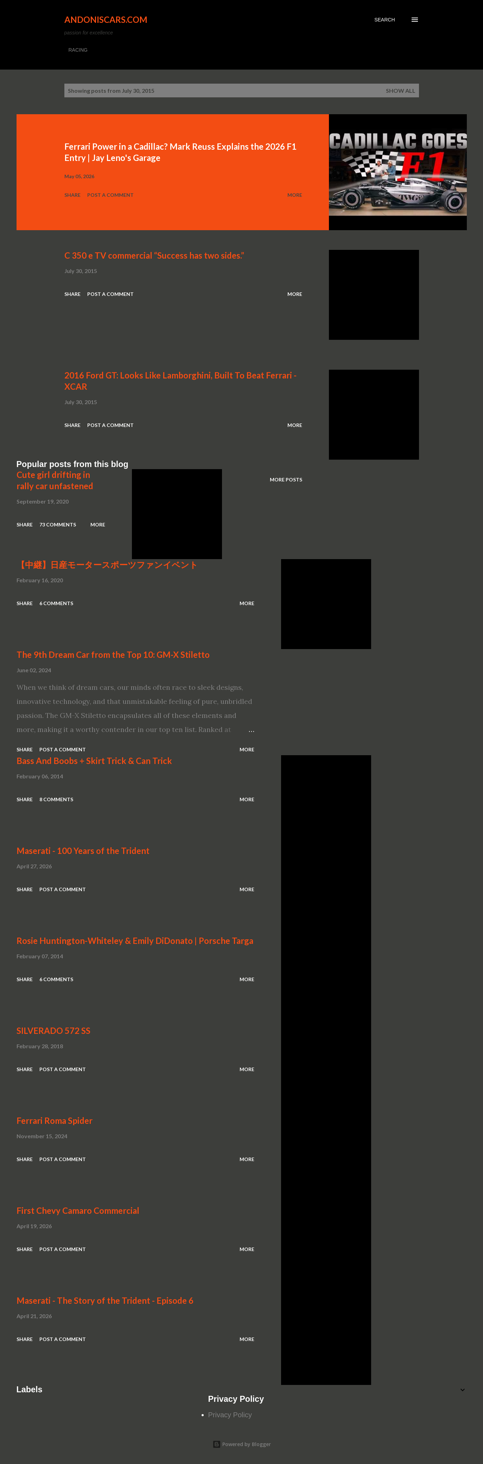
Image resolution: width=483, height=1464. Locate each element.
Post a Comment (110, 195)
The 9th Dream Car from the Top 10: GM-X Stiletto (113, 654)
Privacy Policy (230, 1415)
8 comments (56, 799)
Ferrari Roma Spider (55, 1120)
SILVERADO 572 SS (53, 1030)
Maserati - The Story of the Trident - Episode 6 (105, 1300)
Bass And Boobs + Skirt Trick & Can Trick (94, 761)
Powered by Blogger (241, 1444)
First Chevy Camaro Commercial (78, 1210)
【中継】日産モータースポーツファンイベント (107, 564)
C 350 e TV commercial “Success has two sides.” (154, 255)
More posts (286, 479)
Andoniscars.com (105, 19)
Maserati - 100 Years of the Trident (83, 851)
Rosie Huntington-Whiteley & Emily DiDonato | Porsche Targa (135, 940)
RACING (78, 50)
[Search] (384, 19)
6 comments (56, 603)
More (294, 195)
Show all (400, 90)
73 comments (57, 524)
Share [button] (72, 195)
